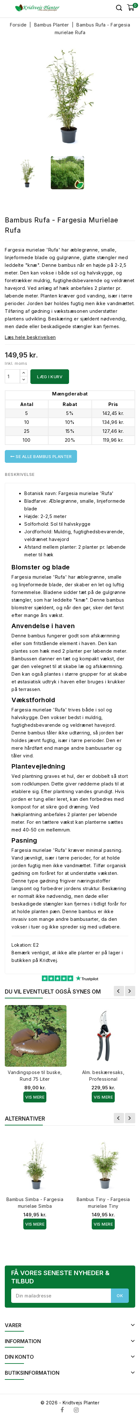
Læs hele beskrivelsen (30, 337)
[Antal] (12, 376)
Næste (130, 991)
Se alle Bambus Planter (41, 456)
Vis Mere (34, 1097)
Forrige (119, 991)
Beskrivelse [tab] (20, 474)
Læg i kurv (49, 376)
